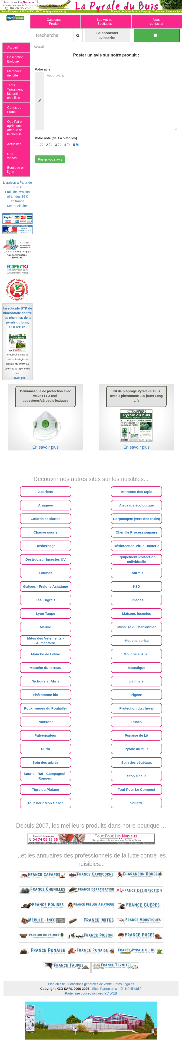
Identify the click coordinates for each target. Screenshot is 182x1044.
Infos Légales (124, 984)
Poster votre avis (50, 159)
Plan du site (56, 984)
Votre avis (42, 69)
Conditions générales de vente (90, 984)
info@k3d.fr (133, 989)
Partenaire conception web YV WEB (91, 993)
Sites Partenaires (104, 989)
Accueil (39, 46)
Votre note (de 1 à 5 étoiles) (56, 138)
